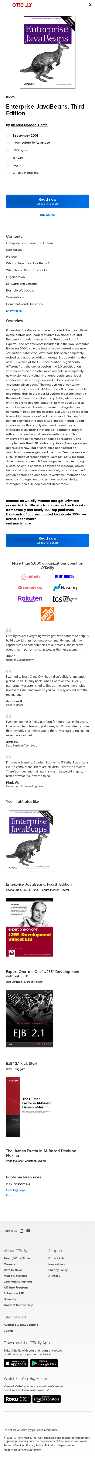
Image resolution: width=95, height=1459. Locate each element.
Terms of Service (14, 1445)
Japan (8, 1331)
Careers (9, 1264)
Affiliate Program (16, 1287)
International (15, 1317)
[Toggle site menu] (4, 4)
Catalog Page (16, 1190)
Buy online (47, 215)
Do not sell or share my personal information (31, 1430)
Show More (14, 310)
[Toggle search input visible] (90, 4)
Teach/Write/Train (17, 1258)
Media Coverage (15, 1276)
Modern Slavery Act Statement (22, 1449)
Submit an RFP (14, 1293)
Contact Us (56, 1258)
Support (55, 1250)
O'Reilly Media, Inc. (26, 172)
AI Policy (54, 1276)
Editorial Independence (59, 1445)
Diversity (10, 1299)
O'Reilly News (13, 1270)
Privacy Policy (58, 1270)
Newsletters (56, 1264)
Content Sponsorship (18, 1305)
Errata (10, 1195)
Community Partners (18, 1282)
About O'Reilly (16, 1250)
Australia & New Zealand (21, 1325)
